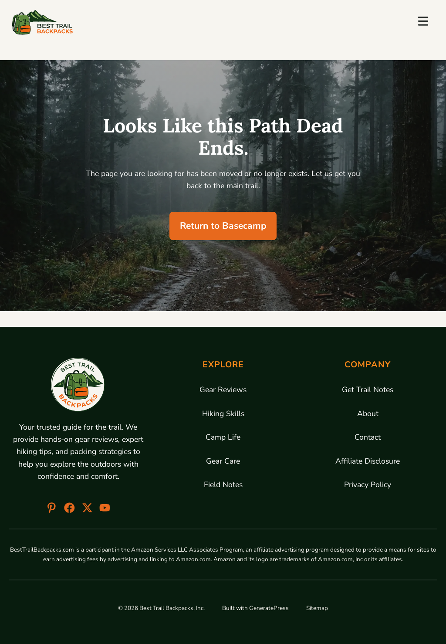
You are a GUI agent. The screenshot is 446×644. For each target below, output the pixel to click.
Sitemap (317, 608)
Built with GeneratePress (255, 608)
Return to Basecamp (223, 226)
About (367, 413)
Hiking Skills (223, 413)
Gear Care (223, 461)
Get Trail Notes (367, 389)
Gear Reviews (223, 389)
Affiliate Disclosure (367, 461)
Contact (368, 437)
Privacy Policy (367, 484)
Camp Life (223, 437)
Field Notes (223, 484)
